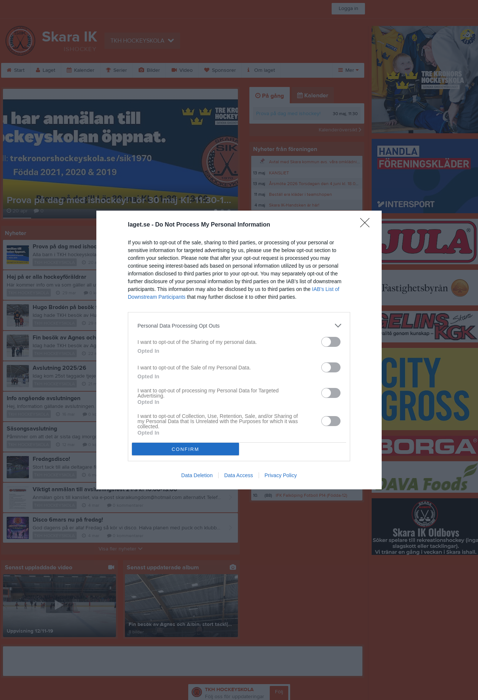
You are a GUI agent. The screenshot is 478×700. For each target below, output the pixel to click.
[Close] (367, 225)
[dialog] (239, 350)
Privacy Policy (281, 475)
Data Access (238, 475)
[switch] (331, 342)
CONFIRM (185, 449)
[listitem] (239, 325)
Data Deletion (197, 475)
